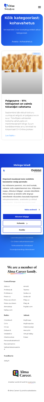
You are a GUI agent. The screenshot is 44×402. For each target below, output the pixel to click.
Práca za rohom (10, 300)
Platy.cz (26, 300)
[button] (39, 7)
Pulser (25, 337)
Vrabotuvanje (28, 327)
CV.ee (6, 327)
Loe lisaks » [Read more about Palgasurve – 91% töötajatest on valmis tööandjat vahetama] (10, 135)
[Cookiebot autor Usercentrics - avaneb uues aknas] (31, 170)
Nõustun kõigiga (22, 217)
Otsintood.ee (9, 337)
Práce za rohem (10, 303)
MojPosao (27, 320)
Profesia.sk (8, 290)
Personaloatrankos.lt (12, 340)
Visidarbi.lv (8, 334)
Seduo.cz (27, 293)
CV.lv (6, 323)
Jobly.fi (6, 361)
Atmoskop (8, 306)
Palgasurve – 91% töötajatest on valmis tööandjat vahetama (18, 103)
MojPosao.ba (28, 323)
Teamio (26, 290)
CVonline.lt (8, 320)
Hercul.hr (26, 330)
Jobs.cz (7, 286)
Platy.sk (26, 303)
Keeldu (22, 230)
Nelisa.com (8, 310)
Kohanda (22, 223)
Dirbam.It (7, 330)
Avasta (15, 41)
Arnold (26, 286)
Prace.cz (7, 296)
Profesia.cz (8, 293)
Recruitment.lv (9, 344)
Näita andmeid (31, 210)
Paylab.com (28, 306)
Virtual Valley (28, 334)
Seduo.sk (27, 296)
